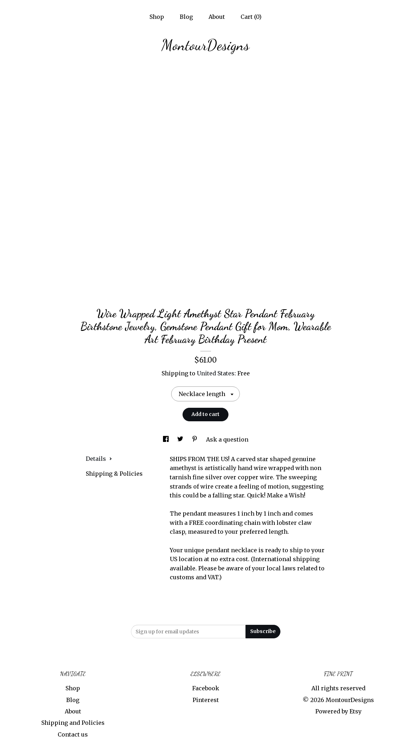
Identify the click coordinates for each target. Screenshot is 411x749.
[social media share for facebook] (166, 439)
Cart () (251, 16)
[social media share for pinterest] (195, 439)
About (217, 16)
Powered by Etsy (338, 711)
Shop (156, 16)
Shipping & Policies (114, 473)
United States (216, 373)
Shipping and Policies (73, 722)
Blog (186, 16)
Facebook (205, 688)
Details (99, 458)
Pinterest (206, 699)
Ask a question (227, 439)
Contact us (73, 734)
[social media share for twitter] (181, 439)
